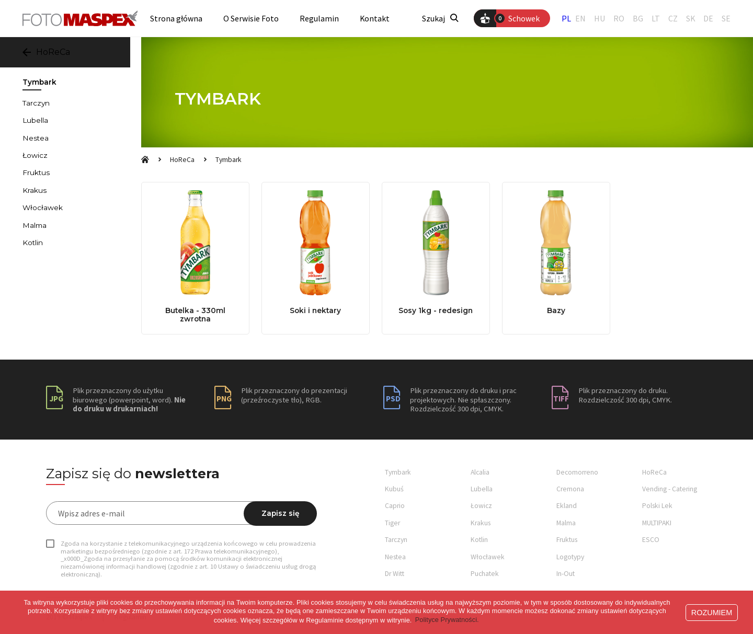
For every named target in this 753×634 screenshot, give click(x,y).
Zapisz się (280, 513)
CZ (673, 19)
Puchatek (485, 573)
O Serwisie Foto (251, 19)
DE (708, 19)
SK (690, 19)
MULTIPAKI (656, 522)
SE (726, 19)
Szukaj (440, 19)
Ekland (566, 505)
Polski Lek (657, 505)
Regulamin (319, 19)
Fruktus (36, 172)
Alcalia (480, 472)
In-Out (565, 573)
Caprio (395, 505)
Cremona (570, 489)
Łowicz (35, 155)
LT (656, 19)
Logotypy (570, 556)
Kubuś (394, 489)
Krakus (34, 190)
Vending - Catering (669, 489)
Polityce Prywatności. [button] (447, 620)
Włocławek (42, 207)
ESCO (650, 539)
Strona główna (176, 19)
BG (638, 19)
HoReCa (182, 159)
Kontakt (375, 19)
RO (618, 19)
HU (599, 19)
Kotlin (32, 242)
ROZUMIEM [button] (711, 612)
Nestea (35, 138)
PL (566, 18)
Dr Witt (394, 573)
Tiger (392, 522)
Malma (34, 225)
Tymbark (228, 159)
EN (580, 19)
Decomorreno (577, 472)
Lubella (35, 120)
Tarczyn (36, 103)
